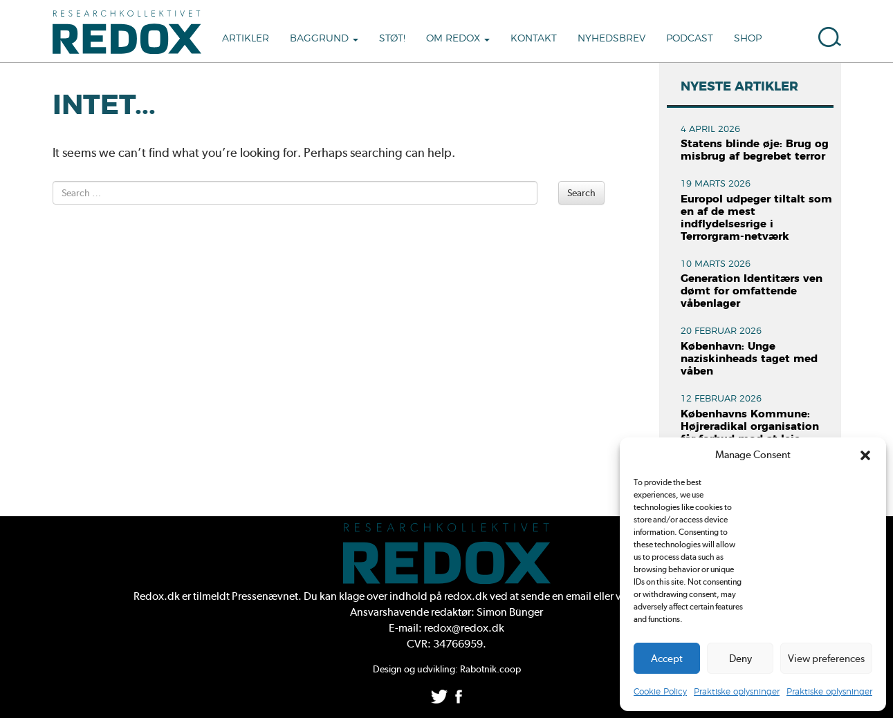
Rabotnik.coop (490, 668)
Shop (748, 39)
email (578, 596)
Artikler (245, 39)
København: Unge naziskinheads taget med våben (749, 359)
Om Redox (458, 39)
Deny (740, 658)
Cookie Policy (660, 692)
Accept (667, 658)
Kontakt (533, 39)
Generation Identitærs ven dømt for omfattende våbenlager (751, 291)
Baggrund (324, 39)
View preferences (826, 658)
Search (581, 192)
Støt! (392, 39)
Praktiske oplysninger (737, 692)
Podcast (689, 39)
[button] (865, 455)
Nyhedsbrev (611, 39)
